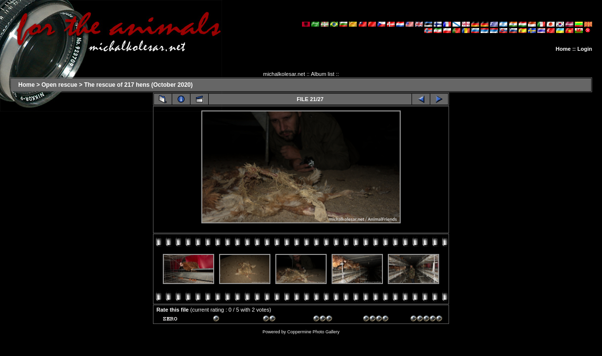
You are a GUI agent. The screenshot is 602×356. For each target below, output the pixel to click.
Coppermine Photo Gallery (313, 331)
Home (563, 49)
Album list (323, 74)
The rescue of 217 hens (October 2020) (138, 84)
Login (584, 49)
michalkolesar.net (284, 74)
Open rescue (59, 84)
